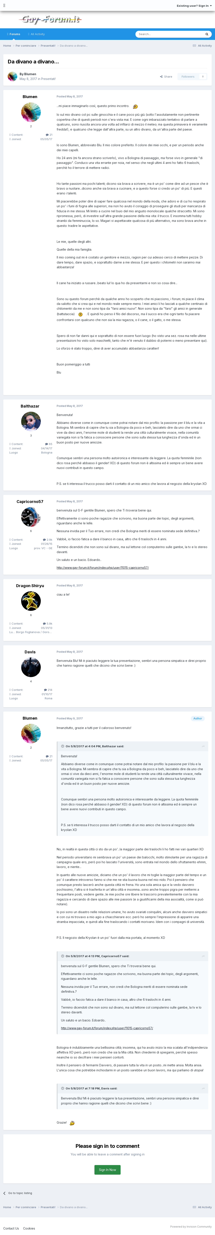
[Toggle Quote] (63, 746)
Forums (14, 36)
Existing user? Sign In (194, 5)
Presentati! (48, 79)
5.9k (47, 623)
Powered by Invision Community (191, 1226)
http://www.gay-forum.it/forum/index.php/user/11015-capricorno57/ (104, 567)
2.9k (47, 539)
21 (49, 134)
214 (48, 689)
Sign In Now (107, 1170)
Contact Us (11, 1228)
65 (48, 444)
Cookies (29, 1228)
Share (166, 76)
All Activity (37, 34)
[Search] (157, 34)
